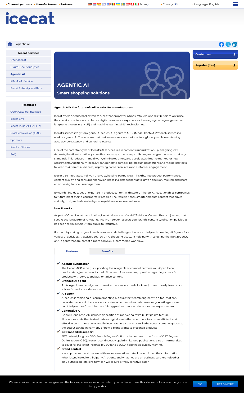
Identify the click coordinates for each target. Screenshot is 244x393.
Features (72, 251)
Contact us (215, 54)
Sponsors (16, 140)
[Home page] (35, 18)
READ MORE (225, 384)
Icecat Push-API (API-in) (25, 125)
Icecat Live (17, 118)
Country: (167, 4)
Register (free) (215, 65)
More (145, 4)
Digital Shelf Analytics (24, 67)
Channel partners (20, 4)
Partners (66, 4)
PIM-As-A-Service (21, 81)
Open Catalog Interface (25, 111)
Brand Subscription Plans (26, 88)
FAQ (13, 154)
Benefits (107, 251)
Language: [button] (200, 4)
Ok (200, 384)
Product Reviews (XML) (25, 133)
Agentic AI (17, 74)
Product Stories (20, 147)
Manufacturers (46, 4)
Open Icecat (18, 59)
